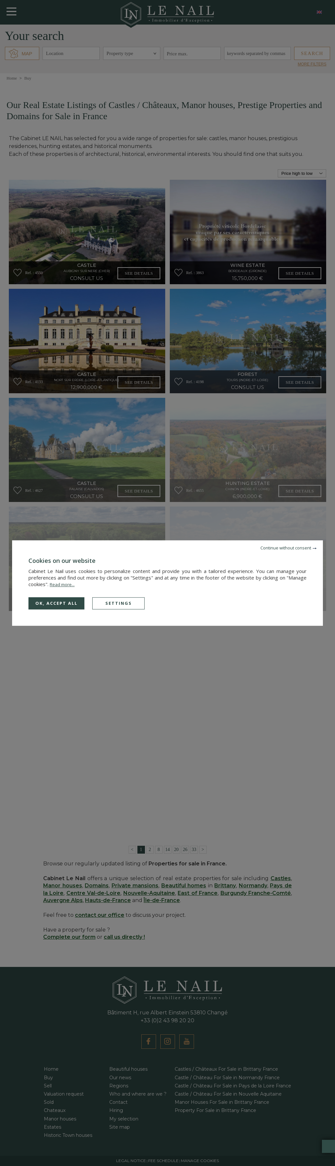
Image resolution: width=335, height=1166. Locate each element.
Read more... (62, 584)
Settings (118, 603)
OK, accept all (56, 603)
